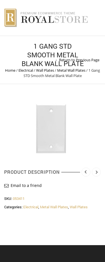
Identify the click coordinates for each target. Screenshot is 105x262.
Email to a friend (26, 185)
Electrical (25, 70)
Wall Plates (45, 70)
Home (10, 70)
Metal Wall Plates (71, 70)
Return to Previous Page (79, 59)
